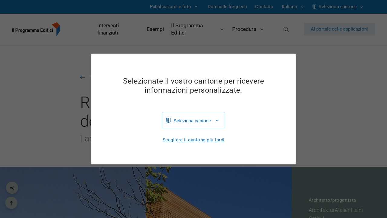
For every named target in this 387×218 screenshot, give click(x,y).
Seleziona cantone (192, 120)
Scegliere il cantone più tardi (194, 140)
